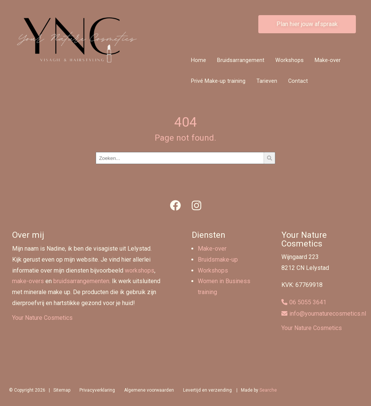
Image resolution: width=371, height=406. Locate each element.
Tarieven (266, 81)
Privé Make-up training (218, 81)
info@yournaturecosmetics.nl (327, 313)
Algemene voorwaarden (149, 390)
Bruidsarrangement (240, 60)
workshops (139, 270)
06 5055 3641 (307, 302)
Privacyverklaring (97, 390)
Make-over (328, 60)
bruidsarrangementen (81, 281)
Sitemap (61, 390)
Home (198, 60)
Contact (298, 81)
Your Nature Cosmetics (42, 317)
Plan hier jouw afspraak (307, 24)
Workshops (289, 60)
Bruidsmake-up (218, 259)
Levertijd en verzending (207, 390)
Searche (268, 390)
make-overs (28, 281)
